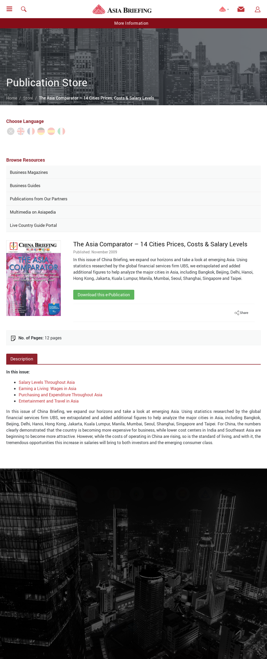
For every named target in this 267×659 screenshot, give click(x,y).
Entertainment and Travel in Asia (49, 401)
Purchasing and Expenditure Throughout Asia (60, 395)
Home (11, 98)
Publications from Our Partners (38, 199)
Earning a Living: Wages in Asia (47, 388)
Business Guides (25, 185)
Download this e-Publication (104, 295)
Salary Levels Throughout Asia (47, 382)
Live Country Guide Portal (33, 225)
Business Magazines (29, 172)
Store (28, 98)
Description (21, 359)
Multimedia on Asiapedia (33, 212)
